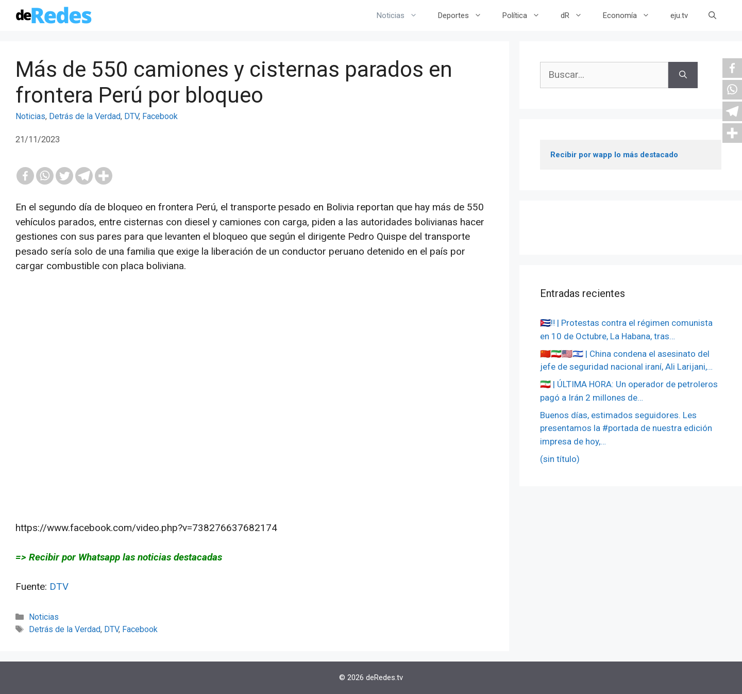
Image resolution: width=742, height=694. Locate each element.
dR (577, 15)
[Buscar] (683, 75)
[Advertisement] (254, 390)
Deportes (465, 15)
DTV (131, 116)
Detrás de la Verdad (85, 116)
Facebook (160, 116)
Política (526, 15)
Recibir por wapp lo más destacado (614, 154)
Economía (631, 15)
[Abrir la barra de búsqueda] (712, 15)
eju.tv (679, 15)
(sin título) (560, 459)
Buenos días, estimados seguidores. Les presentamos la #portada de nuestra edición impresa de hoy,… (626, 428)
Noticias (402, 15)
